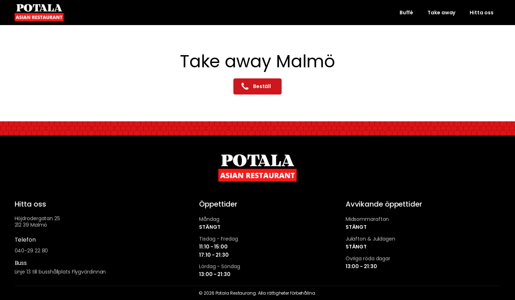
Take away (441, 12)
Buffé (407, 12)
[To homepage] (39, 12)
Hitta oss (481, 12)
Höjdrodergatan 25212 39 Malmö (37, 221)
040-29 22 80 (31, 250)
